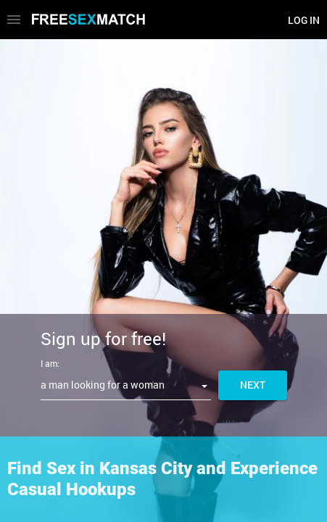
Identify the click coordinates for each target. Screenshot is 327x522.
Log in (304, 20)
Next (252, 385)
